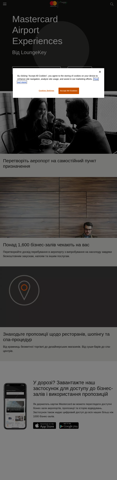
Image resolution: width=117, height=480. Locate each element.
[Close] (100, 72)
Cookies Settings (46, 90)
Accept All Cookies (68, 91)
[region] (58, 83)
